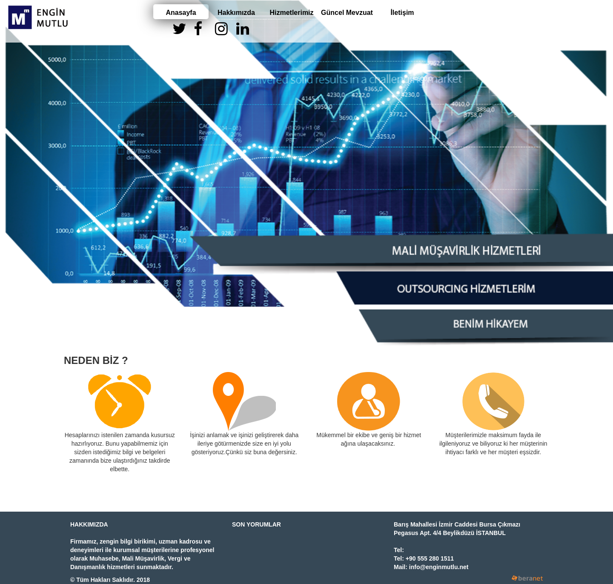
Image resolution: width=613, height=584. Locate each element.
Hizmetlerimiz (291, 12)
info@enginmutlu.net (439, 567)
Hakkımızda (236, 12)
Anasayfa (181, 12)
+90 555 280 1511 (430, 558)
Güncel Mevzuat (347, 12)
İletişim (402, 12)
